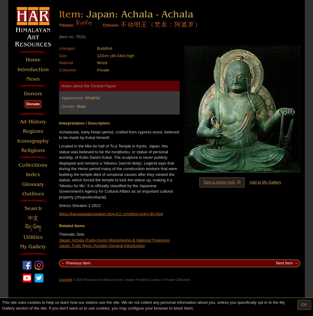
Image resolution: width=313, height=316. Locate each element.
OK (304, 304)
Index (33, 174)
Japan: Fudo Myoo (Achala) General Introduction (102, 245)
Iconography (33, 141)
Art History (33, 122)
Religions (33, 150)
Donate (33, 104)
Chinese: (111, 25)
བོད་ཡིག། (33, 228)
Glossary (33, 184)
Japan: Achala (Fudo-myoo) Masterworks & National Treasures (114, 240)
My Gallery (33, 246)
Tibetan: (66, 25)
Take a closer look (222, 182)
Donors (33, 93)
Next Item (284, 263)
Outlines (33, 194)
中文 (33, 218)
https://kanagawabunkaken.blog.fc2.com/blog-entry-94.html (111, 214)
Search (33, 208)
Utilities (33, 237)
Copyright (65, 279)
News (33, 79)
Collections (33, 165)
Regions (33, 131)
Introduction (33, 69)
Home (33, 60)
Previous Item (78, 263)
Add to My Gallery (265, 182)
